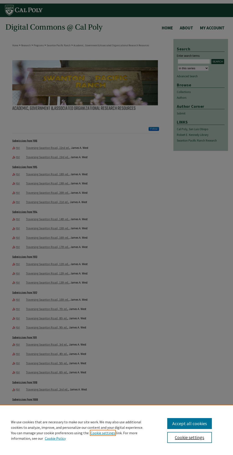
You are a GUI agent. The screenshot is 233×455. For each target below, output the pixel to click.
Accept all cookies (189, 423)
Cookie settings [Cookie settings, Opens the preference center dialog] (189, 437)
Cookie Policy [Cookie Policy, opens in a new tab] (55, 438)
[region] (116, 430)
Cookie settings (103, 433)
